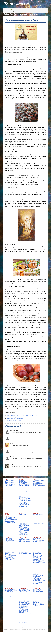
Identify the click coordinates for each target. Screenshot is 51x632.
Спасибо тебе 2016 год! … (37, 584)
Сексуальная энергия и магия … (10, 592)
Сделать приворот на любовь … (24, 590)
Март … (6, 541)
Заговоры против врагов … (24, 523)
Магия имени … (36, 570)
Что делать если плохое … (37, 555)
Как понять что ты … (22, 619)
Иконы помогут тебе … (23, 547)
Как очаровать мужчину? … (24, 602)
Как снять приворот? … (23, 596)
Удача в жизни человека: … (37, 541)
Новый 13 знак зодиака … (9, 485)
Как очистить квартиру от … (38, 549)
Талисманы (35, 513)
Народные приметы (37, 588)
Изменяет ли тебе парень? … (24, 620)
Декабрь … (7, 549)
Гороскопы (7, 479)
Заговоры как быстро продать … (25, 521)
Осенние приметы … (36, 602)
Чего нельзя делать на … (23, 534)
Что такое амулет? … (22, 483)
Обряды (34, 479)
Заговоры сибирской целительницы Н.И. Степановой (24, 515)
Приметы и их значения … (37, 589)
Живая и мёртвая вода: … (37, 585)
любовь (20, 9)
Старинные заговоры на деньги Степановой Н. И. (18, 417)
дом (28, 11)
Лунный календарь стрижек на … (39, 562)
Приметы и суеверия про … (24, 509)
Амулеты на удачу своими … (24, 488)
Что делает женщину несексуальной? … (22, 600)
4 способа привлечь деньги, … (38, 560)
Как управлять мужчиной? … (24, 604)
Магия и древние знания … (10, 589)
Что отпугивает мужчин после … (25, 613)
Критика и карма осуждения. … (24, 543)
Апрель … (6, 543)
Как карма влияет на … (37, 542)
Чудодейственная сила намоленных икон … (23, 551)
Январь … (6, 550)
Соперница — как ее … (23, 597)
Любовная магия (22, 588)
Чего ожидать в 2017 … (37, 574)
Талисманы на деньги (37, 516)
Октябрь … (7, 547)
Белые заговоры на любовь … (24, 522)
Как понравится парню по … (24, 615)
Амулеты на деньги (22, 481)
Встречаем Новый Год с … (37, 559)
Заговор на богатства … (23, 524)
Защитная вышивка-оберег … (10, 521)
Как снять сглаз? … (22, 510)
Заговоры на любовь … (23, 519)
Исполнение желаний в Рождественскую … (23, 533)
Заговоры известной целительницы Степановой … (24, 528)
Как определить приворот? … (24, 593)
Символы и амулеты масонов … (11, 590)
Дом (11, 14)
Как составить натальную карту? (14, 420)
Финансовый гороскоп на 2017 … (11, 486)
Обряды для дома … (36, 488)
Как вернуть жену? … (22, 598)
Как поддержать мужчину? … (24, 616)
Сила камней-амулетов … (23, 499)
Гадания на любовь (8, 539)
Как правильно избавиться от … (38, 540)
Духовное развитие (23, 537)
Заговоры (21, 513)
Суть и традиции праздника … (24, 541)
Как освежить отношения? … (24, 609)
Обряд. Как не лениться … (37, 491)
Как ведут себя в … (36, 566)
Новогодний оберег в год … (10, 526)
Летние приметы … (36, 601)
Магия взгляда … (36, 571)
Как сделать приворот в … (23, 592)
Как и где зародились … (37, 561)
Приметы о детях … (36, 594)
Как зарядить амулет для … (24, 487)
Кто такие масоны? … (9, 591)
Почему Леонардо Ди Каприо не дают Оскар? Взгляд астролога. (22, 415)
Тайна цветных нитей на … (23, 506)
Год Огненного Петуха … (37, 569)
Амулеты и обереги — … (23, 494)
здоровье (35, 9)
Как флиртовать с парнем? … (24, 605)
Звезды (13, 11)
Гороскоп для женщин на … (10, 484)
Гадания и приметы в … (9, 557)
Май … (6, 544)
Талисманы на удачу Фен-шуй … (38, 521)
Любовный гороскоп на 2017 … (10, 487)
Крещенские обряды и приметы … (11, 558)
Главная (6, 9)
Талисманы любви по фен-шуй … (39, 517)
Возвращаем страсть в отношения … (23, 608)
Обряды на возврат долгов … (38, 487)
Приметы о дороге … (36, 597)
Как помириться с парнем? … (24, 610)
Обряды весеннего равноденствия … (36, 493)
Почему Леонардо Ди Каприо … (24, 497)
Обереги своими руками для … (10, 517)
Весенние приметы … (36, 600)
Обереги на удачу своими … (10, 518)
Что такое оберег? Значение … (10, 522)
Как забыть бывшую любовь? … (24, 603)
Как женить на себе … (22, 614)
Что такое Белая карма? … (23, 542)
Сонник (6, 513)
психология (21, 11)
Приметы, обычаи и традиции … (38, 604)
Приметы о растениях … (37, 598)
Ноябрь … (6, 548)
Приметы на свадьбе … (37, 590)
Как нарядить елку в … (37, 605)
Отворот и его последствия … (24, 594)
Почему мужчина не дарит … (24, 601)
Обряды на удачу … (36, 484)
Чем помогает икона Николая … (25, 549)
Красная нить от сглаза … (23, 503)
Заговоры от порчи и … (23, 520)
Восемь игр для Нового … (37, 579)
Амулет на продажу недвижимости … (22, 489)
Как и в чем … (35, 577)
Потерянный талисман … (37, 518)
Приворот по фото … (23, 591)
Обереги (7, 516)
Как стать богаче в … (8, 598)
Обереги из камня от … (9, 523)
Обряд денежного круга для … (38, 486)
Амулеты (21, 479)
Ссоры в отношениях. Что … (24, 621)
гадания (27, 9)
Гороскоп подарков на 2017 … (38, 563)
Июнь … (6, 545)
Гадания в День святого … (9, 540)
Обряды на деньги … (36, 482)
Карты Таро (7, 514)
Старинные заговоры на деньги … (25, 529)
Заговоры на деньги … (23, 518)
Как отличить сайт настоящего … (39, 545)
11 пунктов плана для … (37, 578)
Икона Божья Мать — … (23, 548)
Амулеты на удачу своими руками (15, 418)
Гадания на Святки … (8, 554)
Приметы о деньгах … (37, 596)
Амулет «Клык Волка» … (23, 482)
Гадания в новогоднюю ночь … (11, 555)
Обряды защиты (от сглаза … (38, 483)
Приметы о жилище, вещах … (38, 595)
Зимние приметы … (36, 599)
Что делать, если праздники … (38, 567)
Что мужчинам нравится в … (24, 606)
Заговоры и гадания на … (9, 556)
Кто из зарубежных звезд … (24, 493)
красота (6, 11)
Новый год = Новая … (37, 576)
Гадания (7, 537)
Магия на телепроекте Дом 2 (24, 589)
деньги (13, 9)
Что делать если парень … (23, 618)
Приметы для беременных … (38, 591)
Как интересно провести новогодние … (37, 583)
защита (42, 9)
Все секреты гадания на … (9, 559)
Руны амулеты (21, 480)
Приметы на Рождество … (37, 603)
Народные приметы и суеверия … (39, 592)
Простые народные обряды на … (39, 485)
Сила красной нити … (23, 502)
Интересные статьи (37, 537)
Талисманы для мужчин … (37, 522)
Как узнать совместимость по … (25, 622)
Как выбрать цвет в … (36, 552)
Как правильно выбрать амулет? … (25, 498)
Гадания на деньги (8, 538)
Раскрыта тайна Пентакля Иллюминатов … (37, 557)
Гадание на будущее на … (9, 551)
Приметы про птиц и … (37, 593)
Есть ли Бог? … (21, 538)
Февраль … (7, 542)
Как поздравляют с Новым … (38, 575)
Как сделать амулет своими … (24, 484)
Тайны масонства (9, 588)
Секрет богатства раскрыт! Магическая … (9, 594)
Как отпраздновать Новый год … (25, 552)
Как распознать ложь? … (37, 558)
